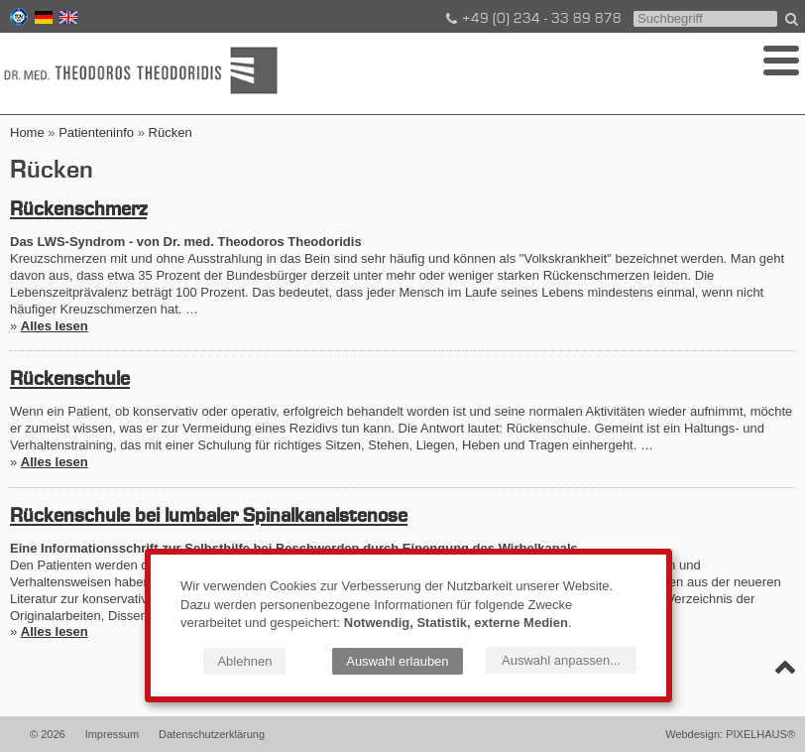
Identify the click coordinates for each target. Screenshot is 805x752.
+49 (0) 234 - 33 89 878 (532, 19)
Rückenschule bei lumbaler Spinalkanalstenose (208, 517)
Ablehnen (244, 661)
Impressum (112, 734)
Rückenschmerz (78, 210)
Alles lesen (54, 325)
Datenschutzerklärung (212, 734)
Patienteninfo (96, 132)
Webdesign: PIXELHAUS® (730, 734)
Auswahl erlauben (397, 661)
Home (27, 132)
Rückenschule (70, 380)
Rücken (170, 132)
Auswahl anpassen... (561, 660)
